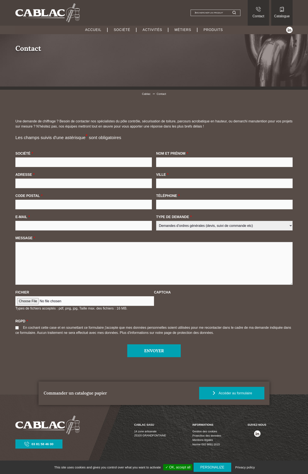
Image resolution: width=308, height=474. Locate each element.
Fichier (22, 292)
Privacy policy (245, 467)
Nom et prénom (172, 153)
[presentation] (186, 304)
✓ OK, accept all (177, 467)
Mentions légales (202, 440)
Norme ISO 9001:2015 (206, 444)
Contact (258, 12)
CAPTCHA (162, 292)
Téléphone (168, 196)
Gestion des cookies (204, 431)
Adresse (25, 174)
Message (25, 238)
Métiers (183, 30)
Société (122, 30)
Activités (152, 30)
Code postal (29, 196)
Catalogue (282, 12)
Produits (213, 30)
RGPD (21, 321)
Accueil (93, 30)
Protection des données (206, 435)
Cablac (146, 93)
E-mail (22, 217)
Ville (162, 174)
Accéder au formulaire (235, 393)
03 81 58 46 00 (38, 444)
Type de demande (174, 217)
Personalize (212, 467)
